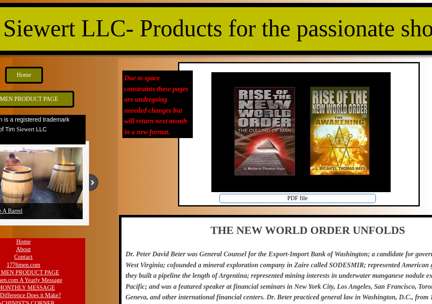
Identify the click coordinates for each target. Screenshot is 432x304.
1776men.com (23, 265)
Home (23, 242)
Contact (23, 257)
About (23, 249)
